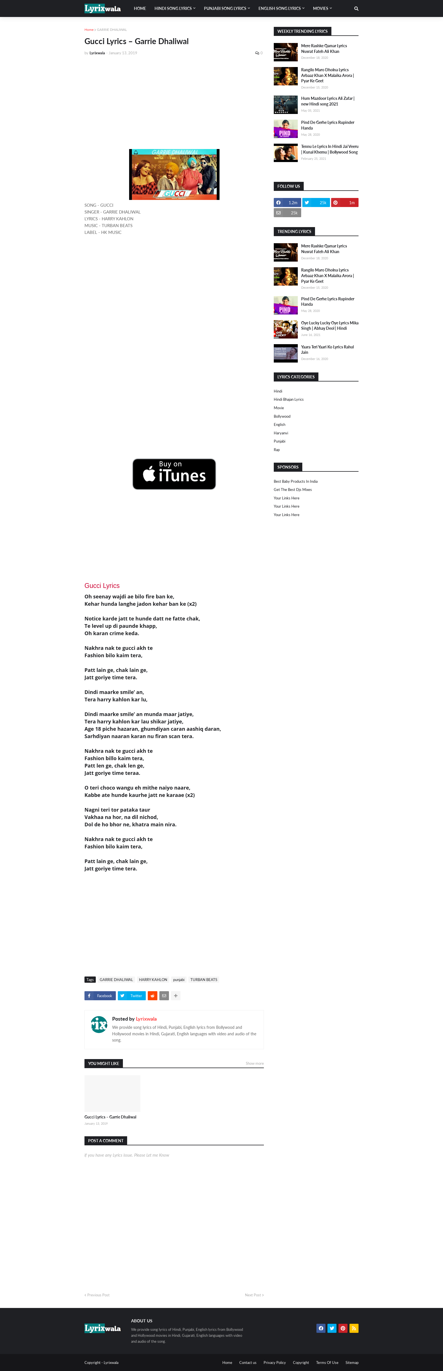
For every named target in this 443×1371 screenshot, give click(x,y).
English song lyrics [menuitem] (280, 8)
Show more (255, 1063)
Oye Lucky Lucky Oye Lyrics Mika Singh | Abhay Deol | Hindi (330, 325)
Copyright (301, 1362)
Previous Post (98, 1295)
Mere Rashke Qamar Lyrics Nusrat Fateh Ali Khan (324, 48)
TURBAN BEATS (203, 979)
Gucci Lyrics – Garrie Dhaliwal (110, 1117)
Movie (279, 408)
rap (277, 449)
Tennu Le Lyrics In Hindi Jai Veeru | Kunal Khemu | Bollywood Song (330, 149)
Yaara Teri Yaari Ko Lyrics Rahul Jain (327, 349)
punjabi (178, 979)
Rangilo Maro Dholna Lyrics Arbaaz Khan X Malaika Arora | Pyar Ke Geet (327, 75)
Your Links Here (286, 498)
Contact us (248, 1362)
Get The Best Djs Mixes (293, 489)
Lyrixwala (146, 1019)
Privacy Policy (275, 1362)
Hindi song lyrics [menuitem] (173, 8)
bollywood (282, 416)
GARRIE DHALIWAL (112, 29)
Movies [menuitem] (320, 8)
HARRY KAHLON (153, 979)
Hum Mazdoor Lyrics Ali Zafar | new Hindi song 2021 (328, 101)
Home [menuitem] (140, 8)
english (279, 424)
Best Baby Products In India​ (296, 481)
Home (89, 29)
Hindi (278, 391)
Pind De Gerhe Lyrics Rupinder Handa (327, 125)
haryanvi (281, 433)
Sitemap (352, 1362)
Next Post (253, 1295)
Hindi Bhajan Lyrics (289, 399)
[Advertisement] (174, 102)
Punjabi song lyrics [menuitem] (225, 8)
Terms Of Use (327, 1362)
